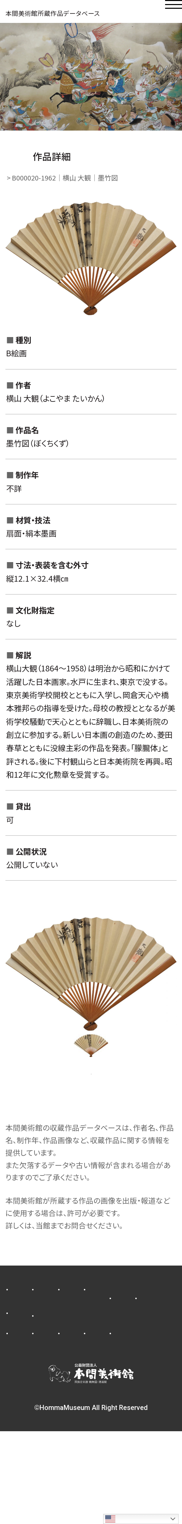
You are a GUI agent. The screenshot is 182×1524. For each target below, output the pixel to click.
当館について (30, 1363)
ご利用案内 (27, 1349)
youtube (24, 1426)
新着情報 (91, 1319)
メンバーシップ (96, 1363)
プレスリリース (31, 1319)
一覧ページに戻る (91, 1103)
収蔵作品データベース (43, 1411)
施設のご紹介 (89, 1349)
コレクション (106, 1334)
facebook (116, 1411)
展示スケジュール (36, 1334)
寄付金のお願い (34, 1381)
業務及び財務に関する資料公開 (57, 1396)
